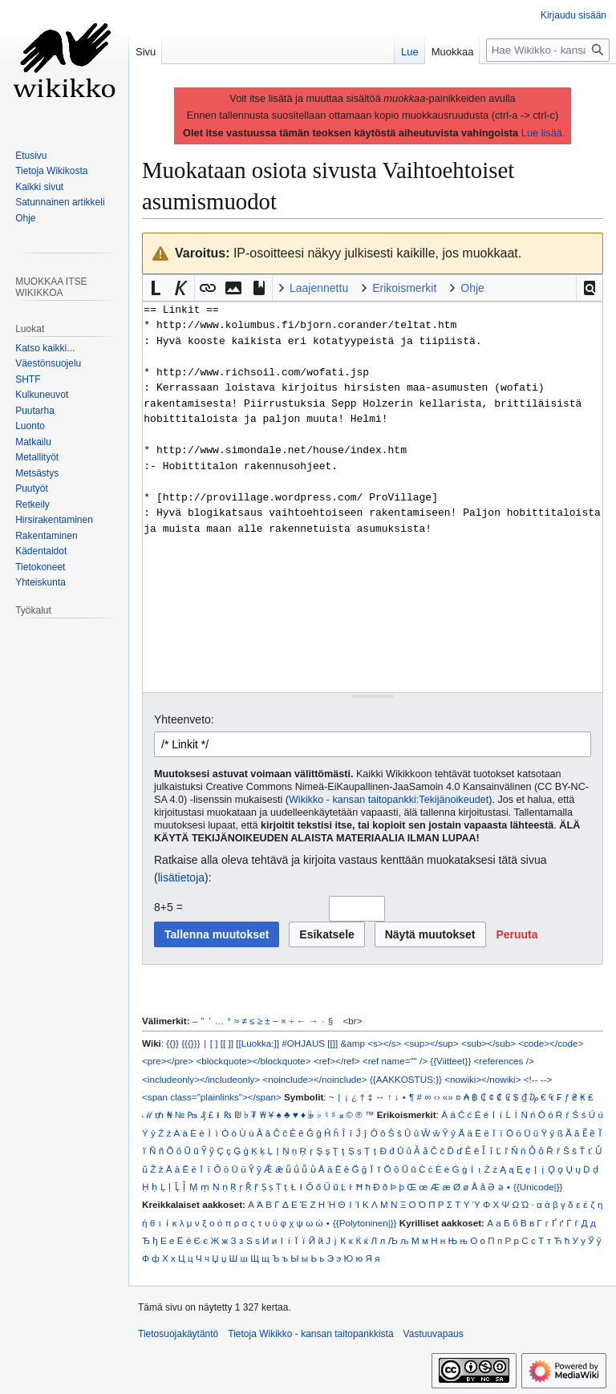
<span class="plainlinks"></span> (212, 1097)
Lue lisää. (543, 133)
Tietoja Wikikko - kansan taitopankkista (310, 1333)
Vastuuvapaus (433, 1333)
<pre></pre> (167, 1061)
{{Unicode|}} (537, 1186)
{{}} (172, 1043)
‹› (437, 1097)
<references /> (504, 1061)
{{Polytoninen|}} (365, 1223)
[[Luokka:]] (257, 1043)
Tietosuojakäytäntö (178, 1333)
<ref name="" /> (395, 1061)
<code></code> (550, 1043)
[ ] (214, 1043)
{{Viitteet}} (450, 1061)
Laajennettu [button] (319, 288)
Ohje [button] (472, 288)
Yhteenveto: (184, 719)
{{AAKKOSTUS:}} (406, 1079)
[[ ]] (227, 1043)
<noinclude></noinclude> (314, 1079)
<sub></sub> (488, 1043)
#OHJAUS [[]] (310, 1043)
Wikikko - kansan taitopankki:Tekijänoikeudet (388, 799)
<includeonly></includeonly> (201, 1079)
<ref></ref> (337, 1061)
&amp (353, 1043)
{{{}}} (190, 1043)
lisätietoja (181, 877)
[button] (589, 288)
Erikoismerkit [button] (404, 288)
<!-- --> (538, 1079)
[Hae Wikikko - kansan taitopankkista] (548, 50)
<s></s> (384, 1043)
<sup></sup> (431, 1043)
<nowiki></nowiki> (482, 1079)
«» (448, 1097)
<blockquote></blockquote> (253, 1061)
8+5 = (168, 907)
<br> (353, 1020)
